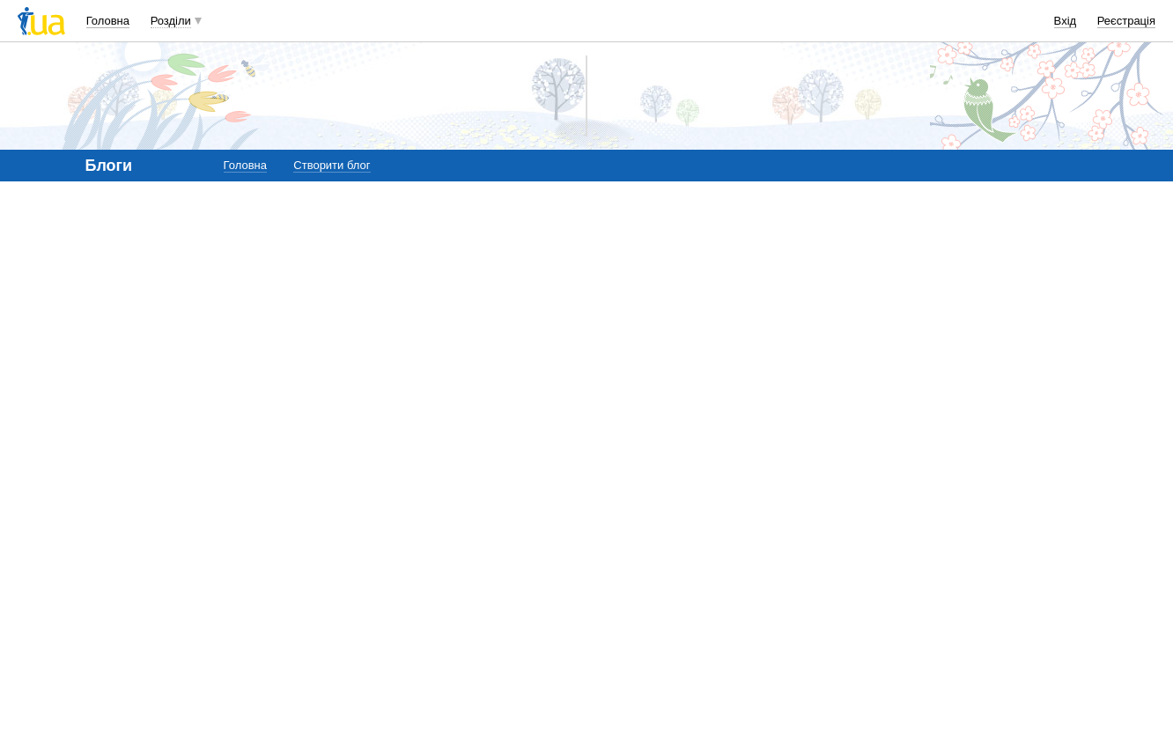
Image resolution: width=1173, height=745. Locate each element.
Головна (107, 20)
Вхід (1065, 20)
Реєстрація (1126, 20)
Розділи (171, 20)
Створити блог (331, 165)
